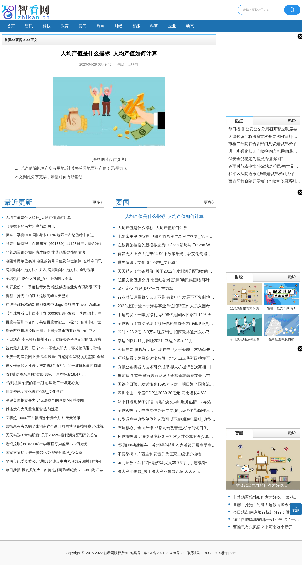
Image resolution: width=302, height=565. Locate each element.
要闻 (82, 26)
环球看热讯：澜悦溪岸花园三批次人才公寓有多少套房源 (167, 436)
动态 (190, 26)
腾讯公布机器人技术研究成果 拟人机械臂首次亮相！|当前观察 (172, 367)
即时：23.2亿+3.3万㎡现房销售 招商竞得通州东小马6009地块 (172, 332)
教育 (65, 26)
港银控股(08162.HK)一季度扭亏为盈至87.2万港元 (47, 444)
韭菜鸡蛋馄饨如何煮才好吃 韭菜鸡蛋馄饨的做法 (45, 252)
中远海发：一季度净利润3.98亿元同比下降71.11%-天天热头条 (173, 315)
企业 (172, 26)
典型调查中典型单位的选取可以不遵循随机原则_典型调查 (168, 419)
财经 (118, 26)
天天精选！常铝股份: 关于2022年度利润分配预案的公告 (52, 435)
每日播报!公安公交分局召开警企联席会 (262, 129)
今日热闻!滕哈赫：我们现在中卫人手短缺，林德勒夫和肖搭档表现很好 (180, 349)
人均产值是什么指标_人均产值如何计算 (38, 217)
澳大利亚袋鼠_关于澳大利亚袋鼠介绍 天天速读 (159, 471)
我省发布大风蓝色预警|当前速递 (32, 409)
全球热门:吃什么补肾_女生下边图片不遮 (39, 278)
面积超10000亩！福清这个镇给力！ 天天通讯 (43, 418)
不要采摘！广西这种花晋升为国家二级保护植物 (159, 454)
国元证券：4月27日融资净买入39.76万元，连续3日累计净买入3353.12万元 (184, 463)
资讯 (29, 26)
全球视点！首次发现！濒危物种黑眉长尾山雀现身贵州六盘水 (171, 323)
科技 (47, 26)
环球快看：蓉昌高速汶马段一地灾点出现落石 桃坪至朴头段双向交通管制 (182, 358)
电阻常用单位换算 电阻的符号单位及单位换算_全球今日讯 (54, 261)
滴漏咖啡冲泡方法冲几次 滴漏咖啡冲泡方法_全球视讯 (50, 270)
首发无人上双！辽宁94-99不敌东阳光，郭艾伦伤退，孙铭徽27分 (175, 254)
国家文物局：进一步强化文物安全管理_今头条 (44, 452)
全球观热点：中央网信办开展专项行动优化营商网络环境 (167, 410)
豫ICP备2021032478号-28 (164, 553)
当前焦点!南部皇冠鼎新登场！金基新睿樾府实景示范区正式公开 (174, 376)
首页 (11, 26)
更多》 (98, 202)
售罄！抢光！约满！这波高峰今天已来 (37, 296)
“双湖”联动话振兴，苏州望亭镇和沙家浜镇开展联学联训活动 (171, 445)
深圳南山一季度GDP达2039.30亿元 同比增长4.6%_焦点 (167, 393)
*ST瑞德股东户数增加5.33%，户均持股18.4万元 (46, 374)
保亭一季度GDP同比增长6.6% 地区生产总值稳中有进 (50, 235)
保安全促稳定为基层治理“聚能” (255, 159)
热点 (100, 26)
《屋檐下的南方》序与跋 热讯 (30, 226)
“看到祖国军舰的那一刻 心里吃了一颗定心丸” (43, 383)
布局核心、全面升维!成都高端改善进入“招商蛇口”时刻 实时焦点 (174, 428)
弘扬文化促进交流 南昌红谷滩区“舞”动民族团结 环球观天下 (170, 280)
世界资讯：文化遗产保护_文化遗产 (35, 391)
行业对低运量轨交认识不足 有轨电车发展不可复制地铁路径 (170, 297)
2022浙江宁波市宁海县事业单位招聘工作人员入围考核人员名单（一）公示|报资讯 (190, 306)
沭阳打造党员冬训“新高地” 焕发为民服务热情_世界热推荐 (168, 402)
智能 (136, 26)
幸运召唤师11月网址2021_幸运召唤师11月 (155, 341)
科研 (154, 26)
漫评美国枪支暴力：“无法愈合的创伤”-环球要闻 (45, 400)
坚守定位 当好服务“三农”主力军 (145, 288)
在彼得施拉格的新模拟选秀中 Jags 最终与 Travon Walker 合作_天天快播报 (184, 245)
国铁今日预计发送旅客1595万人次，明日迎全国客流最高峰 (170, 384)
